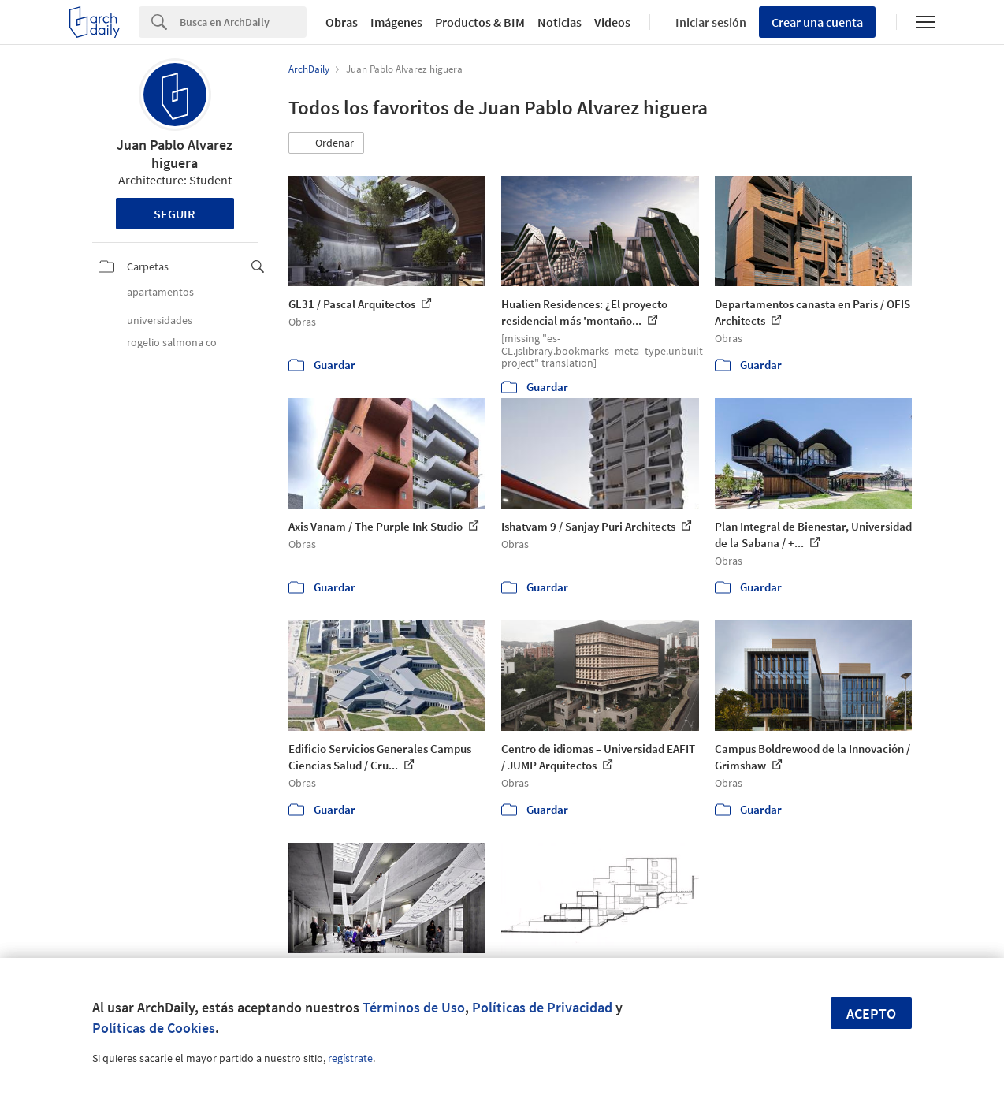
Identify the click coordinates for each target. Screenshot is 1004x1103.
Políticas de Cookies (153, 1028)
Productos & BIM (480, 22)
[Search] (243, 22)
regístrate (350, 1058)
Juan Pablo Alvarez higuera (174, 154)
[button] (326, 143)
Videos (612, 22)
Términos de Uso (414, 1007)
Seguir (174, 214)
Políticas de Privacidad (542, 1007)
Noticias (559, 22)
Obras (341, 22)
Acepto (871, 1013)
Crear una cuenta (817, 22)
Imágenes (396, 22)
